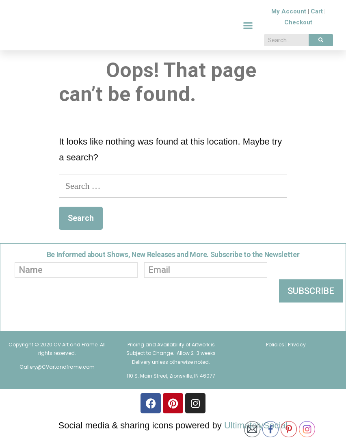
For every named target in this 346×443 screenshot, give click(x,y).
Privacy (297, 353)
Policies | (277, 353)
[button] (248, 30)
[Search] (321, 45)
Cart (317, 16)
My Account (288, 16)
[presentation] (137, 316)
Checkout (298, 27)
